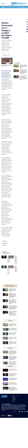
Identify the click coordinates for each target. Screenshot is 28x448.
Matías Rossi (11, 19)
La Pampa (5, 83)
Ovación (7, 19)
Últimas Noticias (3, 7)
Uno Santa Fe (2, 20)
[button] (2, 3)
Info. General (20, 7)
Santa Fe (6, 7)
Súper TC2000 (4, 76)
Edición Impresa (23, 7)
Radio (18, 395)
